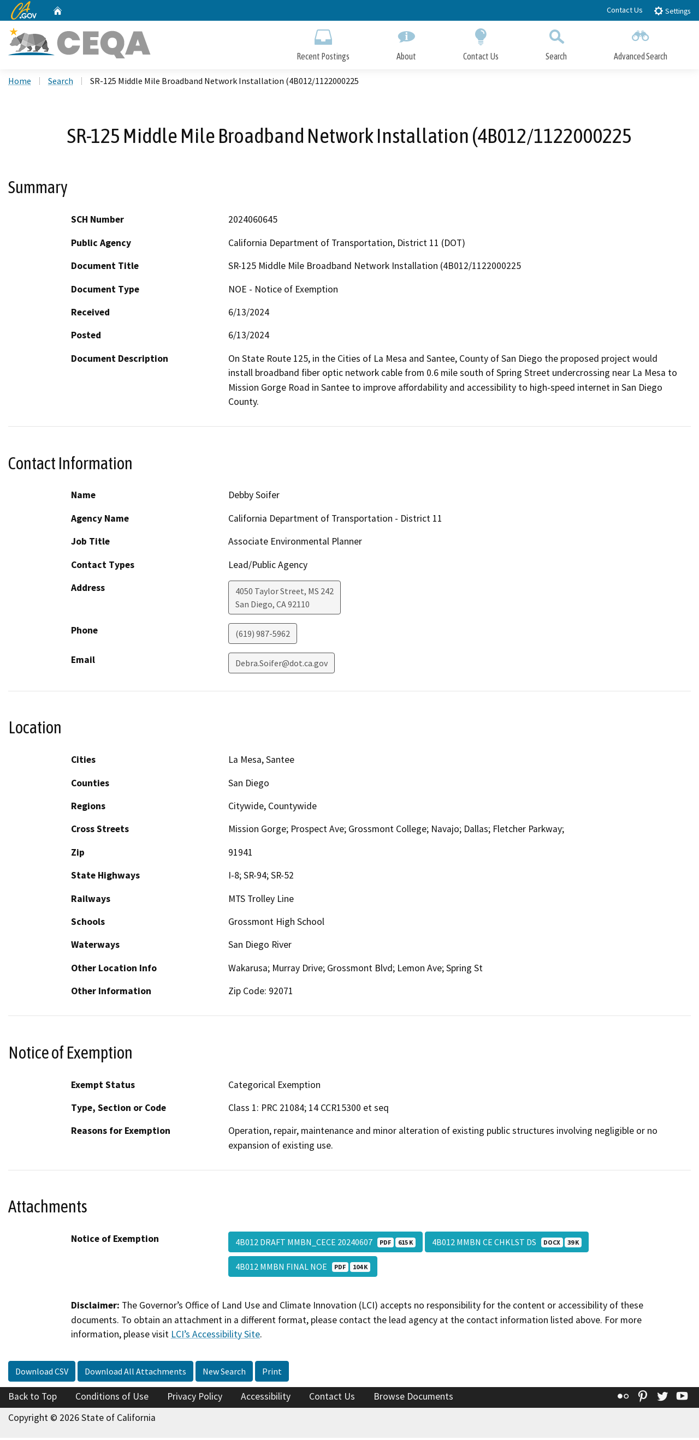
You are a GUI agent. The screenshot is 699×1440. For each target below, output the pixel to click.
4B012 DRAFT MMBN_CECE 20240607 (325, 1244)
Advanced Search (640, 42)
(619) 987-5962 (262, 635)
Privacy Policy (194, 1398)
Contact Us (625, 10)
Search (556, 42)
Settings (672, 10)
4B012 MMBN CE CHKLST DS (507, 1244)
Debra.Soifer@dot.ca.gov (281, 664)
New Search (224, 1372)
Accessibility (266, 1398)
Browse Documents (413, 1398)
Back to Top (32, 1398)
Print (272, 1372)
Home (19, 82)
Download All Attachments (135, 1372)
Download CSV (41, 1372)
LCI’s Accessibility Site (215, 1336)
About (406, 42)
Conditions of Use (112, 1398)
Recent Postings (323, 42)
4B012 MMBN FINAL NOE (302, 1268)
